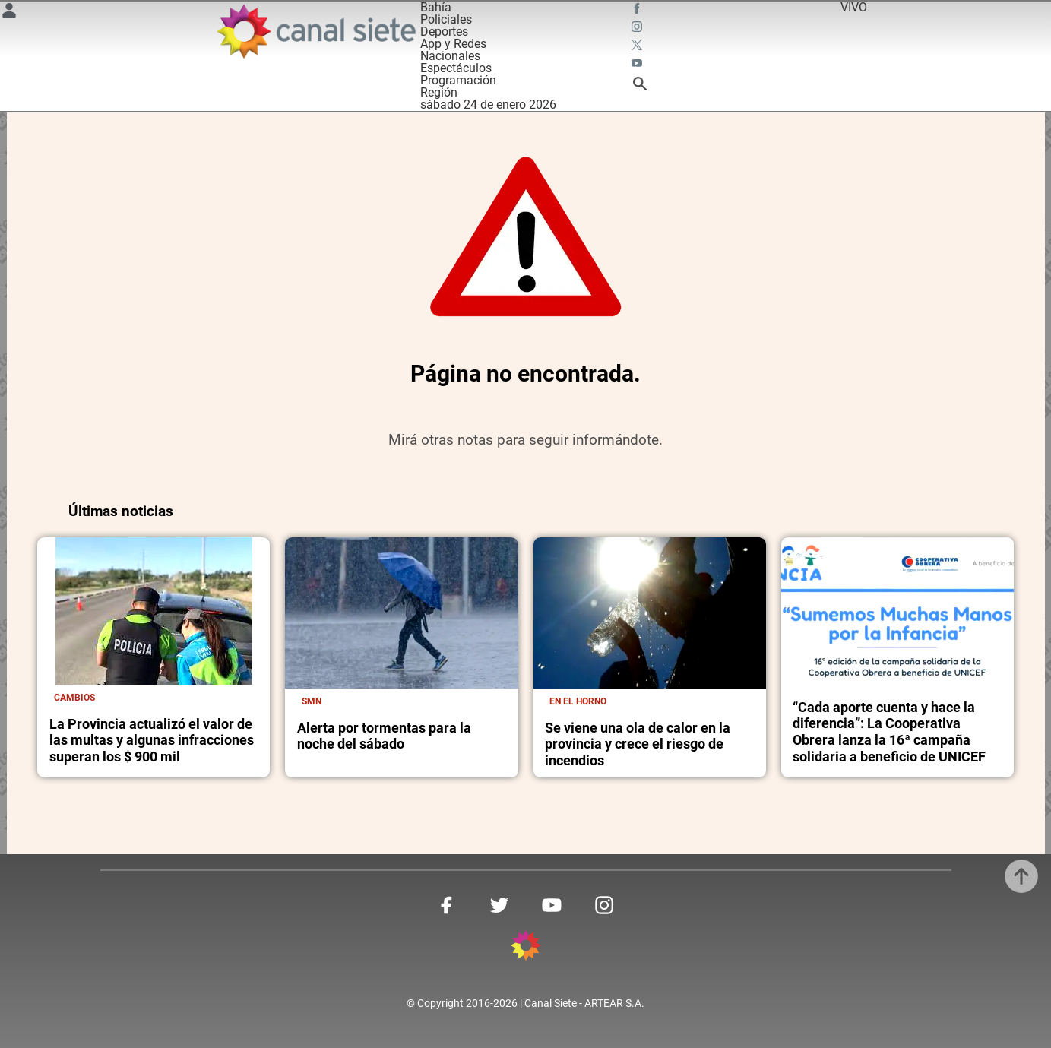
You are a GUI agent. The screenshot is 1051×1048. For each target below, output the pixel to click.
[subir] (1021, 876)
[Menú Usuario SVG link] (9, 13)
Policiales (446, 19)
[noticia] (153, 611)
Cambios (74, 697)
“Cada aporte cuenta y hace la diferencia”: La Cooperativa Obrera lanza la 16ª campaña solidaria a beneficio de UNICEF (889, 732)
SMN (311, 701)
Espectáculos (456, 68)
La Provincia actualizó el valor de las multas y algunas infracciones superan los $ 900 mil (151, 740)
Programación (458, 80)
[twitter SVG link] (638, 47)
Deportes (444, 31)
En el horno (577, 701)
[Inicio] (316, 31)
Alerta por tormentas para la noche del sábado (384, 736)
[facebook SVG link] (638, 11)
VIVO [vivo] (853, 7)
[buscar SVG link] (640, 86)
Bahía (435, 7)
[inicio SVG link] (526, 948)
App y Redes (453, 43)
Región (438, 92)
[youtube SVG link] (638, 65)
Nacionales (450, 56)
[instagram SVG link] (638, 29)
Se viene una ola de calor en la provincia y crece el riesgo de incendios (637, 744)
